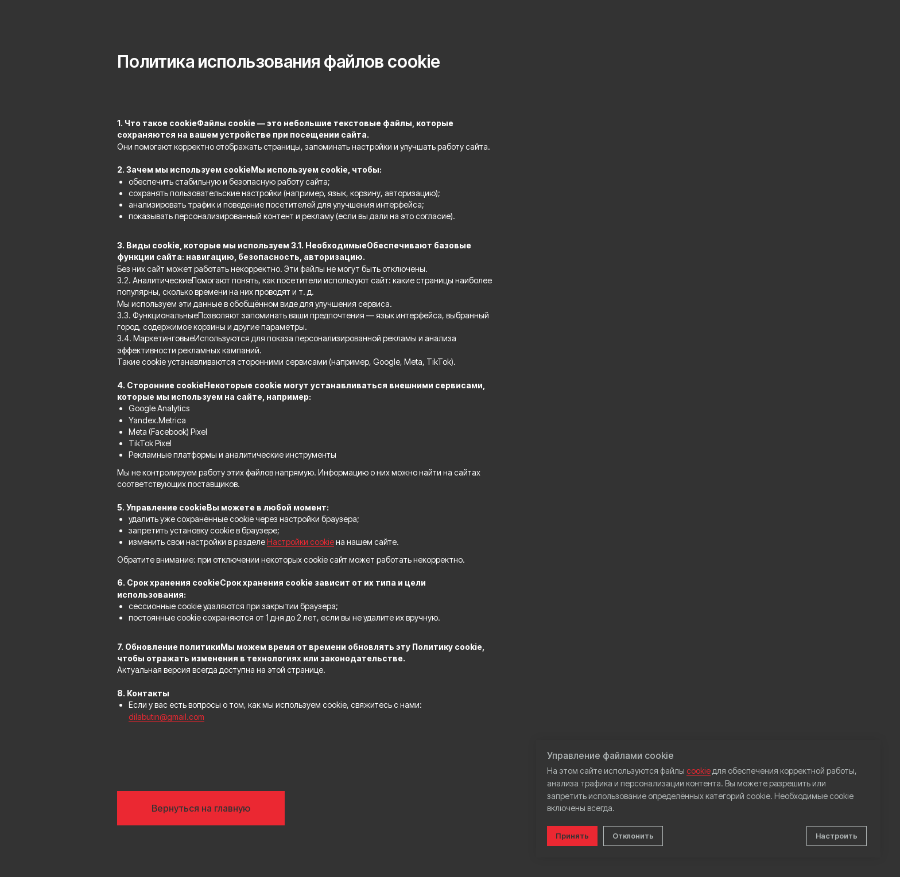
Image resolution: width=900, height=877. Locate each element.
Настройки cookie (300, 542)
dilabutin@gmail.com (166, 717)
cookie (698, 770)
